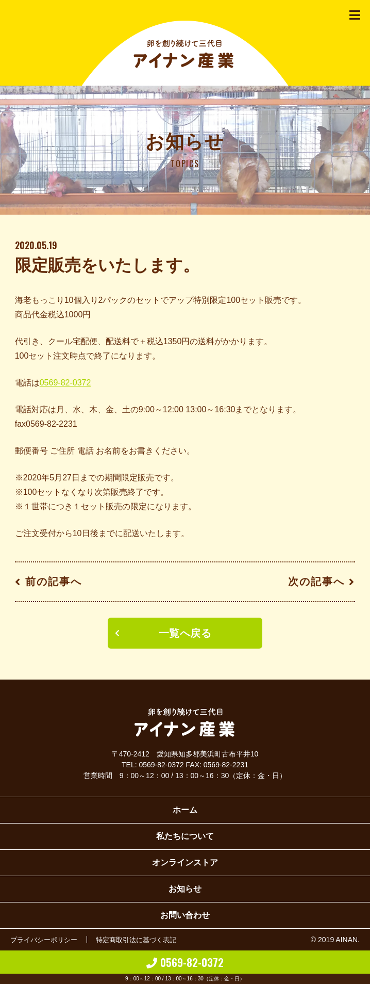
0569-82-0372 (65, 382)
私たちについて (185, 836)
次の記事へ (316, 581)
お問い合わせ (185, 915)
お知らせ (185, 888)
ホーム (185, 809)
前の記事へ (53, 581)
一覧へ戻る (185, 633)
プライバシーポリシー (46, 939)
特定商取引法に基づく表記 (144, 939)
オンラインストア (185, 862)
